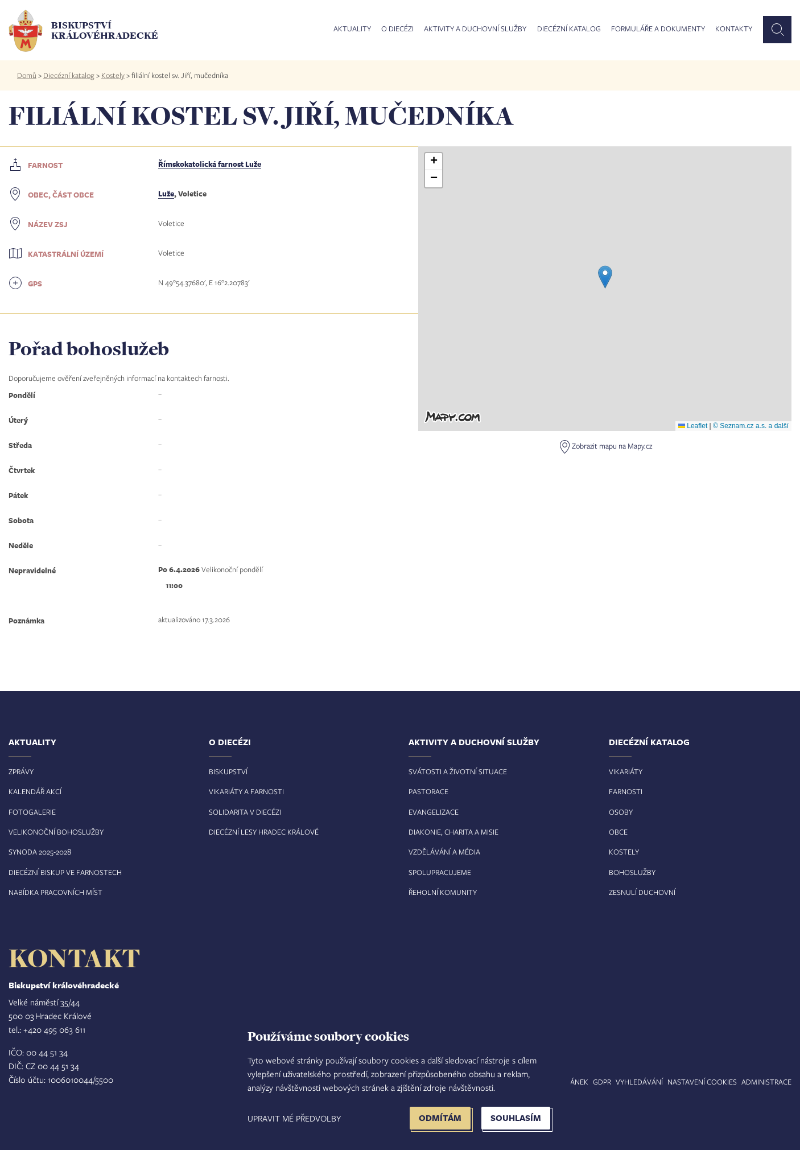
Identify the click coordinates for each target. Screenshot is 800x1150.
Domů (26, 75)
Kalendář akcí (35, 791)
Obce (618, 832)
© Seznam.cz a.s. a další (751, 426)
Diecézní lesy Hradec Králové (264, 832)
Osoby (621, 812)
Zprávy (21, 771)
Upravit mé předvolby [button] (294, 1118)
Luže (166, 193)
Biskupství (228, 771)
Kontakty (733, 29)
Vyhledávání (639, 1082)
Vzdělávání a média (444, 852)
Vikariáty (625, 771)
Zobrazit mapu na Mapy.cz (612, 446)
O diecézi (397, 29)
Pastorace (428, 791)
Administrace (766, 1082)
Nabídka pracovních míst (55, 892)
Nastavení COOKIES (702, 1082)
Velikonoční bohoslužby (56, 832)
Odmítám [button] (440, 1118)
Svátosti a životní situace (458, 771)
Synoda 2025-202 (38, 852)
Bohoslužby (632, 872)
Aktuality (352, 29)
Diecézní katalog (569, 29)
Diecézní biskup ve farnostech (65, 872)
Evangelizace (434, 812)
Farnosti (625, 791)
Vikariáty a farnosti (246, 791)
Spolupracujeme (440, 872)
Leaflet (692, 426)
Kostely (113, 75)
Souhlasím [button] (515, 1118)
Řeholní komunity (443, 892)
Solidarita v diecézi (245, 812)
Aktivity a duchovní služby (475, 29)
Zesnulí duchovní (642, 892)
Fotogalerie (32, 812)
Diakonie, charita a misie (453, 832)
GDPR (602, 1082)
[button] (605, 277)
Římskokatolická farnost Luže (209, 164)
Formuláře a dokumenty (658, 29)
